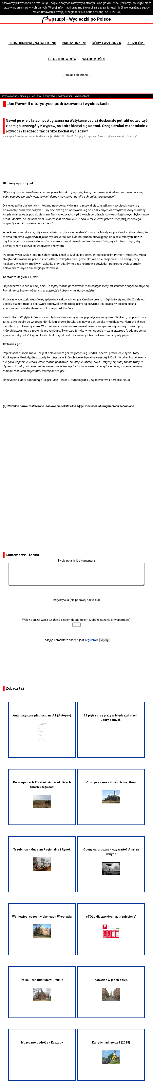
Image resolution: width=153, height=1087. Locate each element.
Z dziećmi (135, 43)
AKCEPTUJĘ (113, 12)
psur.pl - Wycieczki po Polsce (76, 19)
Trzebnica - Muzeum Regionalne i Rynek (41, 859)
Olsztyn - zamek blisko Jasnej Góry (111, 792)
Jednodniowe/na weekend (32, 43)
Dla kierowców (62, 59)
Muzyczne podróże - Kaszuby (42, 1042)
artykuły (24, 96)
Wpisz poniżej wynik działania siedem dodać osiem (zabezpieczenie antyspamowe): (76, 620)
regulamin (91, 640)
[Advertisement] (78, 170)
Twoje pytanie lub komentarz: (77, 560)
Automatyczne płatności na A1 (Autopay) (42, 727)
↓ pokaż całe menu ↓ (76, 75)
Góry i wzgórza (106, 43)
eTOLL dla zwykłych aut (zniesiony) (111, 926)
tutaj (113, 7)
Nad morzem (74, 43)
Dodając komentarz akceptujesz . (71, 640)
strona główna (9, 96)
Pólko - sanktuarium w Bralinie (42, 989)
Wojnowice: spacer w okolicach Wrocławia (42, 926)
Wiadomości (93, 59)
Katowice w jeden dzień (111, 989)
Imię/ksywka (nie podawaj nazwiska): (77, 600)
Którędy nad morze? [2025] (111, 1052)
